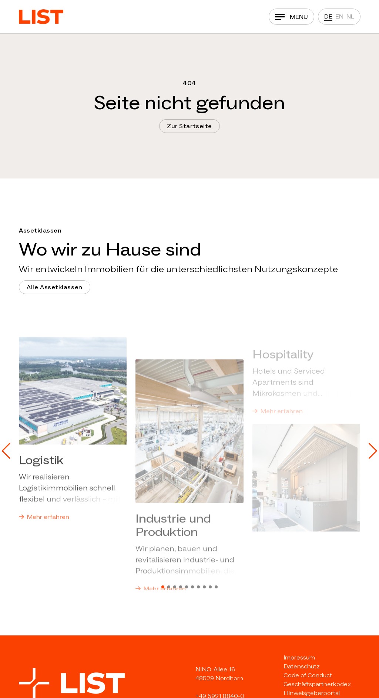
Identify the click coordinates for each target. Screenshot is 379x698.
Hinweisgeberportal (312, 693)
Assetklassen (40, 230)
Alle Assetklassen (55, 287)
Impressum (299, 657)
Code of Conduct (308, 675)
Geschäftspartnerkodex (317, 684)
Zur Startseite (189, 126)
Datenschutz (302, 666)
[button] (6, 451)
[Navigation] (291, 16)
